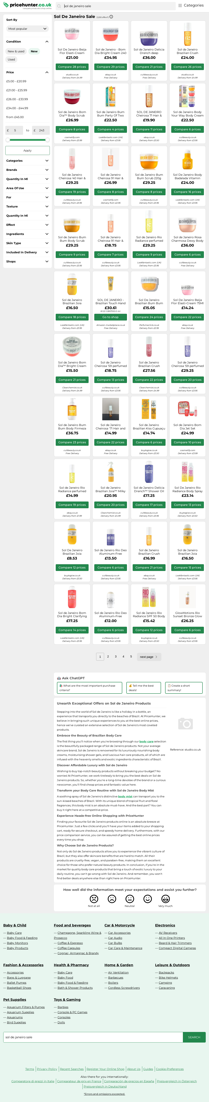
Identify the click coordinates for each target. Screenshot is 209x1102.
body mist (125, 796)
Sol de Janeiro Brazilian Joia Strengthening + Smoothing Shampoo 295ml (187, 552)
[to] (42, 130)
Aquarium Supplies (20, 1012)
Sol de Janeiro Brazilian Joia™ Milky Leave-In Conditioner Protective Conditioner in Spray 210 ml (110, 489)
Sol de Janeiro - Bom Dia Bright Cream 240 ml (110, 51)
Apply (27, 150)
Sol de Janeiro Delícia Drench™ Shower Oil (149, 489)
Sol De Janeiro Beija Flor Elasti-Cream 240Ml (72, 51)
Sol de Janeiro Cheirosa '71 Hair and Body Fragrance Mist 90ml (110, 426)
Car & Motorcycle (119, 925)
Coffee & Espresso (70, 943)
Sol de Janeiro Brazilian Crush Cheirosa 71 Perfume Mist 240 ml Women (187, 51)
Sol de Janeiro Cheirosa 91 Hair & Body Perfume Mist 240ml (111, 176)
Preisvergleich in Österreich (177, 1081)
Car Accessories (119, 933)
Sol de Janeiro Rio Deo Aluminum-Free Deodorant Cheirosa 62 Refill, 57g (110, 614)
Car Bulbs (115, 943)
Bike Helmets (168, 977)
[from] (15, 130)
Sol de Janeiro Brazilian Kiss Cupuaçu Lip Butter (149, 426)
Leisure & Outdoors (172, 965)
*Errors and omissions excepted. (104, 1093)
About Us (133, 1069)
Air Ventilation (118, 972)
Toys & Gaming (67, 1000)
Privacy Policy (47, 1069)
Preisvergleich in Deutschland (105, 1086)
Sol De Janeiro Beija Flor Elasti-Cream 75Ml (187, 301)
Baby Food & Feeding (22, 938)
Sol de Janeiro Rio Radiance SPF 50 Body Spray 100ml (149, 614)
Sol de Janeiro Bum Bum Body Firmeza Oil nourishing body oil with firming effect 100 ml (72, 426)
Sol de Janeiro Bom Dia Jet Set (187, 426)
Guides (148, 1069)
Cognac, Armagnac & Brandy (78, 953)
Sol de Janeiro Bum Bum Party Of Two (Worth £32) (111, 113)
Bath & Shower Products (75, 988)
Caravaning (167, 988)
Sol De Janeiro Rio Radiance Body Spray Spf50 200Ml (187, 489)
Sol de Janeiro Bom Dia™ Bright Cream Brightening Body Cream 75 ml (72, 364)
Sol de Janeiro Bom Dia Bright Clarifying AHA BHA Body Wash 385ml (72, 614)
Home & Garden (118, 965)
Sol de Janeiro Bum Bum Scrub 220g (149, 176)
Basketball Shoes (19, 988)
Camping (165, 983)
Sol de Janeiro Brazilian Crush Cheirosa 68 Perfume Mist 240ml (149, 364)
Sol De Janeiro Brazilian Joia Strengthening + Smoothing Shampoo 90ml (72, 552)
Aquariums (15, 1017)
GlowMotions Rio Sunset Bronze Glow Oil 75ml (187, 614)
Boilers (113, 983)
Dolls (61, 1022)
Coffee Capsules (69, 948)
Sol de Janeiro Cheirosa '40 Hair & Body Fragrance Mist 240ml (72, 176)
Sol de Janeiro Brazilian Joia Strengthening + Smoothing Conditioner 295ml (72, 301)
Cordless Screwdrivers (124, 988)
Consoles (64, 1017)
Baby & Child (14, 925)
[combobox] (119, 6)
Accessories (15, 972)
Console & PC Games (72, 1012)
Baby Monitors (17, 943)
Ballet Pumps (16, 983)
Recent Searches (72, 1069)
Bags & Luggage (19, 977)
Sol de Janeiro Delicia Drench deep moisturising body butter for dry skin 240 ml (149, 51)
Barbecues (115, 977)
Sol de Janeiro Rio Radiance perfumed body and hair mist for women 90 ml (72, 489)
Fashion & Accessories (23, 965)
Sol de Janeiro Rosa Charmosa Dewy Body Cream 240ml (187, 239)
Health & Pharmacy (71, 965)
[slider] (8, 139)
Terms (29, 1069)
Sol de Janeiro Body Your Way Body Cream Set (187, 113)
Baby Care (14, 933)
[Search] (59, 6)
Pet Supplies (14, 1000)
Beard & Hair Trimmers (175, 943)
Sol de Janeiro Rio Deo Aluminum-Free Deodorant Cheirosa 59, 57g (110, 552)
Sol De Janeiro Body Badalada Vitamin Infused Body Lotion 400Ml (187, 176)
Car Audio (115, 938)
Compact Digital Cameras (177, 948)
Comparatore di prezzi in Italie (32, 1081)
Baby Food (65, 977)
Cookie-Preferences (170, 1069)
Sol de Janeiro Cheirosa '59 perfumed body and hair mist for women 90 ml (110, 364)
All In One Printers (172, 938)
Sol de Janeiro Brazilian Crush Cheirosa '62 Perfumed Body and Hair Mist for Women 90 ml (149, 552)
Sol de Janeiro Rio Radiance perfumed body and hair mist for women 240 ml (149, 239)
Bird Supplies (16, 1022)
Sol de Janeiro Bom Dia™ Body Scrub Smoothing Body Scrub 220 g (72, 113)
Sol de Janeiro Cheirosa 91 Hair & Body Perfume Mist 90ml (111, 239)
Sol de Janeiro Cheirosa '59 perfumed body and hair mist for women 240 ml (187, 364)
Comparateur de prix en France (79, 1081)
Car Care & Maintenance (125, 948)
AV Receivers (168, 933)
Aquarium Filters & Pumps (26, 1007)
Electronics (165, 925)
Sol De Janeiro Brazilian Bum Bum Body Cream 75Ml (149, 301)
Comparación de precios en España (129, 1081)
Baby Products (17, 948)
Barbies (63, 1007)
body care (146, 741)
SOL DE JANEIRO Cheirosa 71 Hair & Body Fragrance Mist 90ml (149, 113)
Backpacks (166, 972)
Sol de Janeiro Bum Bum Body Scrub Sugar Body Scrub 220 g (72, 239)
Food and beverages (72, 925)
